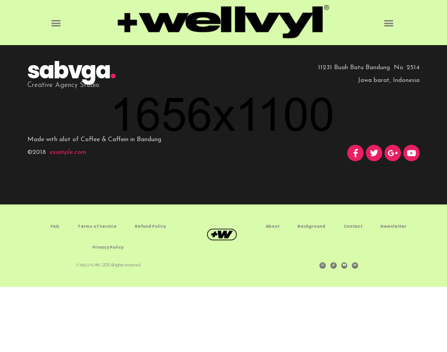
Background (311, 292)
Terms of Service (97, 292)
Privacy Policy (107, 313)
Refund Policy (150, 292)
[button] (55, 22)
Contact (353, 292)
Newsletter (393, 292)
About (272, 292)
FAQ (55, 292)
